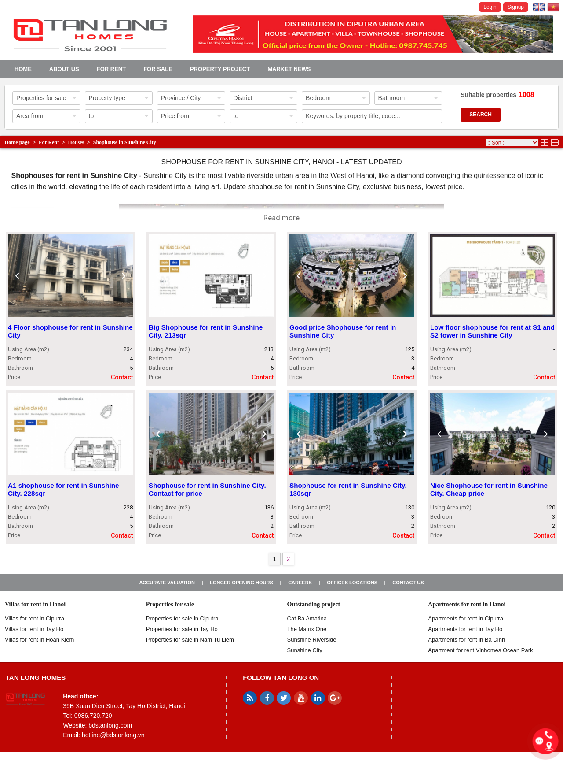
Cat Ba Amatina (307, 618)
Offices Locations (352, 582)
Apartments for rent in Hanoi (466, 604)
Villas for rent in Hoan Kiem (39, 639)
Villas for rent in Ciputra (34, 618)
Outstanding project (313, 604)
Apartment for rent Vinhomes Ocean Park (480, 650)
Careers (300, 582)
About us (64, 69)
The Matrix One (307, 629)
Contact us (408, 582)
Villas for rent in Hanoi (35, 604)
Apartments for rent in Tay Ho (465, 629)
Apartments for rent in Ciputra (465, 618)
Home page (17, 142)
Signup (516, 7)
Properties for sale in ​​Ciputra (182, 618)
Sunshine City (304, 650)
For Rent (111, 69)
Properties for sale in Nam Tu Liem (190, 639)
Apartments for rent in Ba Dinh (466, 639)
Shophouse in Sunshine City (124, 142)
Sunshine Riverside (311, 639)
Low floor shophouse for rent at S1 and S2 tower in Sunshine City (492, 331)
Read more (281, 217)
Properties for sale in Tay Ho (182, 629)
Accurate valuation (167, 582)
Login (489, 7)
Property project (220, 69)
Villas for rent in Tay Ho (34, 629)
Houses (76, 142)
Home (23, 69)
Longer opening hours (241, 582)
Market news (289, 69)
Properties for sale (170, 604)
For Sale (157, 69)
